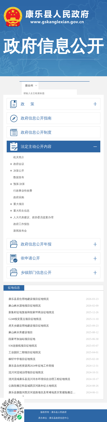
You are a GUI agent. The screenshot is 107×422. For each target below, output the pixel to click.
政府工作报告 (21, 224)
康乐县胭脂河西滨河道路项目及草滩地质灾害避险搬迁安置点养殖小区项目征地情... (42, 392)
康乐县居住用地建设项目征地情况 (29, 299)
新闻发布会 (20, 230)
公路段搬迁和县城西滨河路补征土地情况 (33, 385)
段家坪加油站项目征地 (22, 339)
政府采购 (18, 197)
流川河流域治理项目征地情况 (26, 372)
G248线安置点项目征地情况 (25, 319)
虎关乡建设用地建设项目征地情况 (29, 325)
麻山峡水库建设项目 (21, 332)
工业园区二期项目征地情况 (25, 352)
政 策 (53, 104)
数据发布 (18, 177)
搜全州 (29, 85)
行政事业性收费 (22, 190)
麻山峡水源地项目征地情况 (25, 305)
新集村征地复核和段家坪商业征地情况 (31, 312)
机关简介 (18, 157)
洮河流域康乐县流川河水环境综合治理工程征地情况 (39, 379)
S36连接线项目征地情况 (23, 345)
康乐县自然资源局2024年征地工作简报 (31, 365)
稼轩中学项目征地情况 (22, 359)
